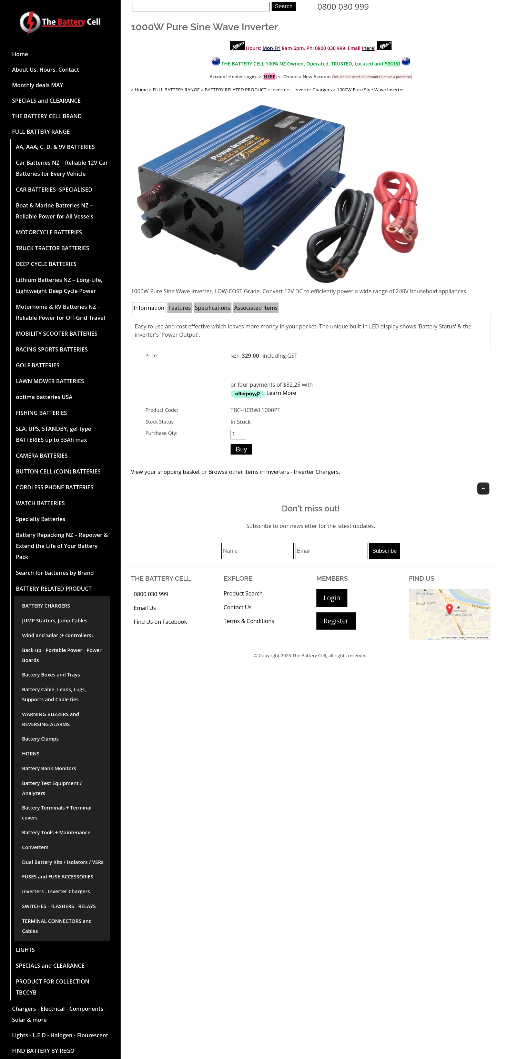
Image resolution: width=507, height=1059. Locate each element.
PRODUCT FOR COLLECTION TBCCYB (52, 987)
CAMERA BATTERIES (42, 455)
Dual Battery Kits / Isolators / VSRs (62, 862)
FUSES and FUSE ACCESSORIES (57, 876)
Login (332, 597)
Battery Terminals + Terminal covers (57, 812)
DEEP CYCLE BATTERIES (46, 264)
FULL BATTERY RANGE (41, 131)
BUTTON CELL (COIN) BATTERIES (58, 471)
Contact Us (238, 607)
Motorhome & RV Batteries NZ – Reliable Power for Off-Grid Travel (60, 312)
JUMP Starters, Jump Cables (54, 620)
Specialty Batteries (40, 519)
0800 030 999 (343, 6)
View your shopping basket (165, 472)
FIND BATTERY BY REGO (43, 1051)
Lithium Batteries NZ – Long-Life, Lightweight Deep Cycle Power (59, 285)
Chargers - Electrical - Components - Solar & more (59, 1014)
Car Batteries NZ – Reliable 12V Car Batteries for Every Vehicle (62, 168)
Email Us (145, 608)
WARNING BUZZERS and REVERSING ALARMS (50, 719)
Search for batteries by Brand (55, 573)
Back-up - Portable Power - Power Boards (62, 655)
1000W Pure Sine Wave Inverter (370, 89)
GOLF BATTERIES (38, 365)
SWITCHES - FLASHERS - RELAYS (59, 906)
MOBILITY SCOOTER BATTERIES (56, 333)
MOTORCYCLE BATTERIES (49, 232)
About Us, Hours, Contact (45, 69)
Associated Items (256, 308)
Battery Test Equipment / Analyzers (52, 788)
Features (180, 308)
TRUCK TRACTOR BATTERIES (52, 248)
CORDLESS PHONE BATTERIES (54, 487)
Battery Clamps (40, 738)
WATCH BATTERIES (40, 503)
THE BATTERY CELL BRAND (47, 116)
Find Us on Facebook (160, 621)
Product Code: (161, 410)
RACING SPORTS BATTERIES (52, 349)
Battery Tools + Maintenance (56, 832)
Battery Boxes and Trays (51, 674)
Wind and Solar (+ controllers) (57, 635)
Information (149, 308)
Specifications (212, 308)
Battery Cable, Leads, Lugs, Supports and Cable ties (54, 694)
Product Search (243, 593)
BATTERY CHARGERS (46, 605)
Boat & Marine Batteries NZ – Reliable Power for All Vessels (54, 211)
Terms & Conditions (249, 621)
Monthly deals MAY (37, 85)
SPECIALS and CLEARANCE (46, 100)
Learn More (281, 393)
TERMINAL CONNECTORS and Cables (57, 926)
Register (336, 620)
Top (483, 488)
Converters (35, 847)
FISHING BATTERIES (41, 413)
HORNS (31, 753)
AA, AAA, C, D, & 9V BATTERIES (55, 147)
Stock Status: (160, 421)
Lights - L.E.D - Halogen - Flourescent (60, 1035)
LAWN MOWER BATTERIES (50, 381)
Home (20, 54)
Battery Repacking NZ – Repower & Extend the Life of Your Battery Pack (62, 546)
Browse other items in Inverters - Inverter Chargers (273, 472)
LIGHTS (25, 950)
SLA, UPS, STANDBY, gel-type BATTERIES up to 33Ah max (53, 434)
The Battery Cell (309, 655)
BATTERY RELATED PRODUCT (54, 588)
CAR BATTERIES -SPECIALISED (54, 189)
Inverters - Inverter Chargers (56, 891)
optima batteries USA (44, 397)
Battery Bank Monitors (49, 768)
